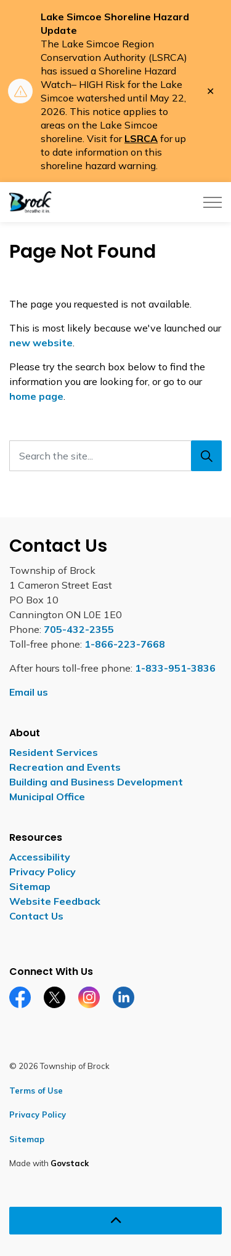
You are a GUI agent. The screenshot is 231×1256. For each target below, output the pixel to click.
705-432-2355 (79, 629)
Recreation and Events (65, 767)
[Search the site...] (115, 455)
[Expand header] (212, 202)
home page (36, 396)
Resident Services (53, 752)
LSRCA (141, 138)
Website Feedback (54, 901)
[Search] (206, 455)
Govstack (70, 1163)
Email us (28, 692)
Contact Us (36, 916)
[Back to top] (115, 1220)
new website (41, 342)
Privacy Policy (42, 871)
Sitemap (30, 886)
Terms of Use (36, 1090)
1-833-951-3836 (175, 668)
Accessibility (39, 857)
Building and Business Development (96, 782)
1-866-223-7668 (124, 644)
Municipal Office (47, 796)
